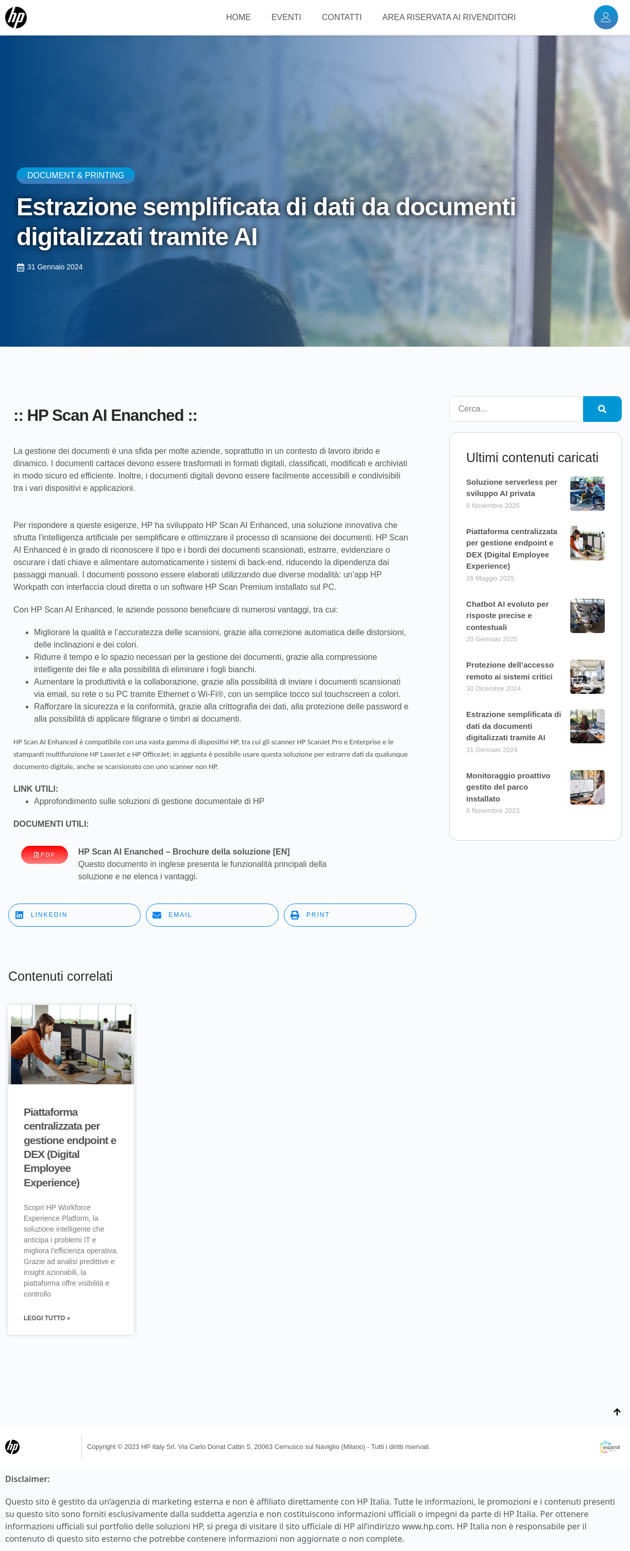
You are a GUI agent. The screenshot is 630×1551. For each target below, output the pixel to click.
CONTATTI (342, 17)
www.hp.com (427, 1527)
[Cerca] (602, 409)
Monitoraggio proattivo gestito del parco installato (508, 787)
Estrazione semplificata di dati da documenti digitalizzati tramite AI (513, 726)
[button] (74, 915)
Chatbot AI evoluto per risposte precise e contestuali (507, 616)
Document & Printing (75, 175)
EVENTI (286, 17)
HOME (238, 17)
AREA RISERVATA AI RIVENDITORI (449, 17)
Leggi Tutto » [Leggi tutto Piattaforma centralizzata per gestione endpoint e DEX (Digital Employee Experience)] (47, 1319)
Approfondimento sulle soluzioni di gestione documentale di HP (149, 801)
